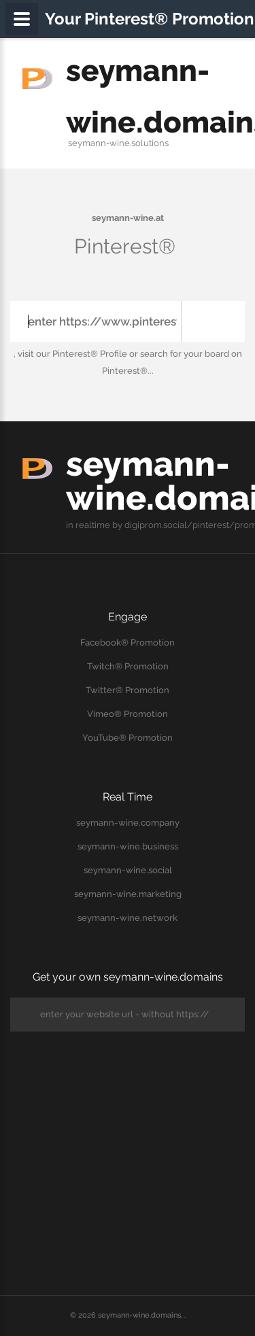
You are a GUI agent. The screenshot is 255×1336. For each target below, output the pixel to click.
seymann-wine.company (128, 823)
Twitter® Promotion (127, 690)
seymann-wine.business (128, 846)
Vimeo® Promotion (127, 714)
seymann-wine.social (128, 870)
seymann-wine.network (127, 918)
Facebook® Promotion (127, 642)
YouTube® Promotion (127, 738)
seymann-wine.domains (139, 1315)
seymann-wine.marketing (128, 894)
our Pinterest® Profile (81, 354)
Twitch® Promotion (128, 666)
